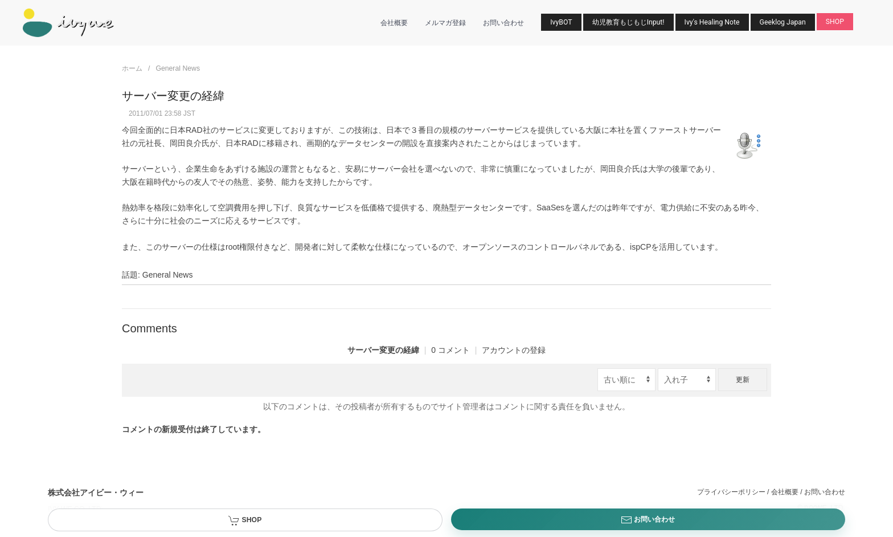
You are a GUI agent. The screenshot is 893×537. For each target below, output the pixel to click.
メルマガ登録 (445, 23)
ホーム (132, 68)
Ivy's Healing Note (712, 22)
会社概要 (394, 23)
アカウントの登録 (514, 350)
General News (177, 68)
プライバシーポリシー (731, 492)
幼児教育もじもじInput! (628, 22)
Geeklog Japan (783, 22)
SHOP (835, 22)
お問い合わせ (503, 23)
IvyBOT (561, 22)
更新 (742, 380)
